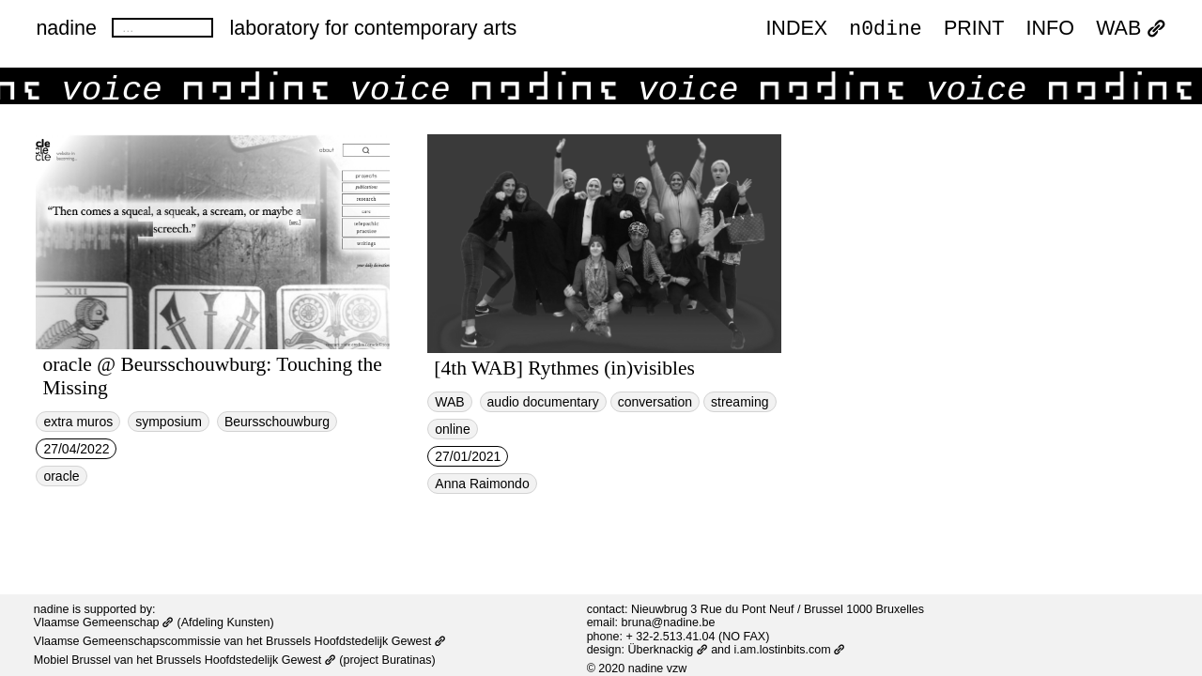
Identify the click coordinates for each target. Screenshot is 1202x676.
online (452, 429)
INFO (1050, 30)
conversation (655, 401)
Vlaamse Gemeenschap (104, 622)
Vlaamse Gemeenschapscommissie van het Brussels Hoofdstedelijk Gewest (240, 641)
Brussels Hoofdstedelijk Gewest (246, 660)
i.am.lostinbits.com (790, 649)
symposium (168, 421)
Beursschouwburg (277, 421)
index (796, 30)
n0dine (885, 28)
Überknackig (668, 649)
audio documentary (543, 401)
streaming (739, 401)
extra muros (78, 421)
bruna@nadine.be (669, 622)
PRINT (974, 30)
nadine (66, 28)
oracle (61, 476)
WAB (1130, 30)
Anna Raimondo (482, 483)
